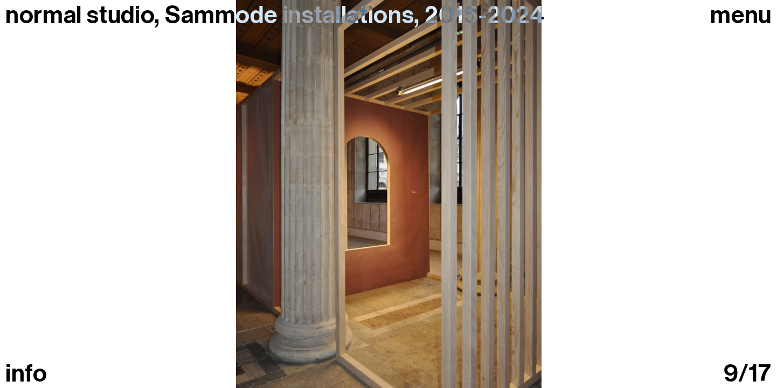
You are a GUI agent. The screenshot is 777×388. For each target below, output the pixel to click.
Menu (741, 15)
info (26, 374)
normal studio (79, 15)
